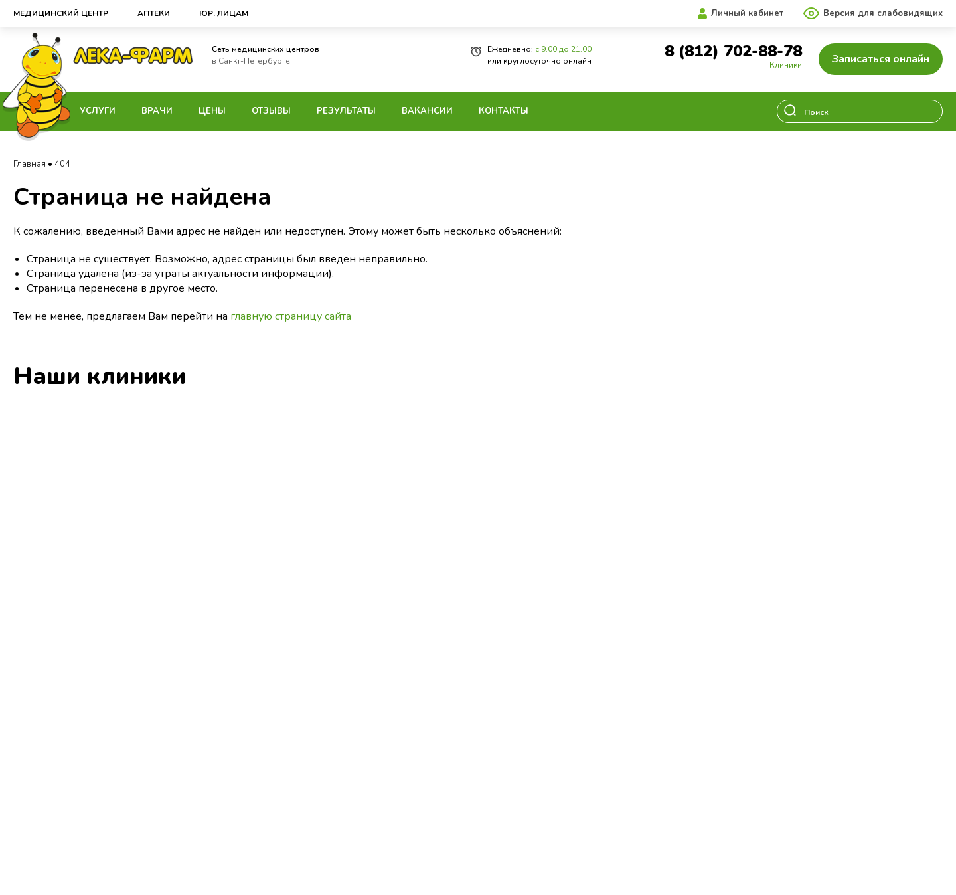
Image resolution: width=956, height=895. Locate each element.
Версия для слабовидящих (883, 13)
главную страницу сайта (290, 316)
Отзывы (271, 111)
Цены (212, 111)
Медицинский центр (60, 13)
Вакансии (427, 111)
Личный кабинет (747, 13)
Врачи (157, 111)
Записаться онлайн (880, 59)
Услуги (98, 111)
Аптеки (153, 13)
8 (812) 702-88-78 (733, 51)
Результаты (346, 111)
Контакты (503, 111)
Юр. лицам (223, 13)
